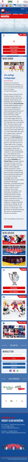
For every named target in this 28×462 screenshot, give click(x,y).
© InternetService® (22, 459)
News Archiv (8, 227)
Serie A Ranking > (14, 292)
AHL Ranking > (14, 288)
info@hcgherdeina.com (12, 428)
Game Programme (14, 47)
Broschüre (14, 367)
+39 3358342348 (9, 426)
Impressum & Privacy (16, 458)
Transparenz (8, 458)
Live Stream (14, 53)
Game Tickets (14, 50)
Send (14, 358)
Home (2, 458)
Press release (14, 364)
